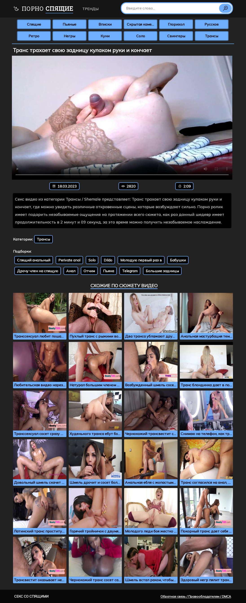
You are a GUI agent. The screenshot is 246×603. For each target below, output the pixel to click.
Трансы (211, 36)
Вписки (105, 24)
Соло (140, 36)
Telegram (130, 271)
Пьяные (69, 24)
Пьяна (108, 271)
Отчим (89, 271)
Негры (69, 36)
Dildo (108, 260)
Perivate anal (69, 260)
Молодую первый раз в (141, 260)
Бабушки (178, 260)
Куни (105, 36)
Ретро (34, 36)
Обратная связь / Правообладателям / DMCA (195, 596)
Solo (92, 260)
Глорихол (176, 24)
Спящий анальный (33, 260)
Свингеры (176, 36)
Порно (43, 9)
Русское (211, 24)
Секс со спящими (31, 596)
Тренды (90, 9)
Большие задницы (162, 271)
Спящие (34, 24)
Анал (70, 271)
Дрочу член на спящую (37, 271)
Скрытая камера (141, 24)
